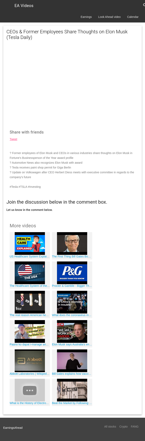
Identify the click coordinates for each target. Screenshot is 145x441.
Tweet (13, 139)
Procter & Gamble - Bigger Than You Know (72, 285)
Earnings (86, 16)
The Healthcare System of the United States (30, 285)
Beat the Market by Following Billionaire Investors (72, 403)
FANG (135, 426)
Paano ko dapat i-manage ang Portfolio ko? (30, 344)
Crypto (123, 426)
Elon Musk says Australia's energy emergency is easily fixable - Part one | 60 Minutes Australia (72, 344)
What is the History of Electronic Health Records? (30, 403)
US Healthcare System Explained (30, 256)
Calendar (133, 16)
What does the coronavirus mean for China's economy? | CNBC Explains (72, 315)
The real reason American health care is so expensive (30, 315)
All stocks (110, 426)
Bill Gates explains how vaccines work (72, 373)
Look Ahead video (109, 16)
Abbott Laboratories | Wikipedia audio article (30, 373)
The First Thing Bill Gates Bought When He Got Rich (72, 256)
